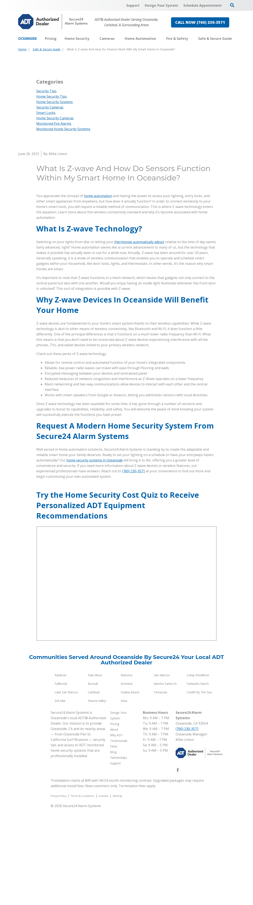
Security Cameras (49, 203)
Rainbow (60, 772)
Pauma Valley (97, 797)
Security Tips (46, 187)
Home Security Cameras (55, 214)
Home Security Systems (54, 198)
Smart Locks (45, 209)
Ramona (126, 772)
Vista (124, 797)
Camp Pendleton (198, 772)
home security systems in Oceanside (94, 556)
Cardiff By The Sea (199, 789)
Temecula (160, 789)
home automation (98, 292)
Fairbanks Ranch (198, 780)
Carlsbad (93, 789)
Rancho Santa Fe (165, 780)
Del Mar (60, 797)
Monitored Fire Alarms (53, 220)
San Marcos (162, 772)
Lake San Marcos (66, 789)
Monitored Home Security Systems (63, 225)
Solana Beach (130, 789)
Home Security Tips (51, 193)
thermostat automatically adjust (139, 338)
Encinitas (127, 780)
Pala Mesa (95, 772)
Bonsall (93, 780)
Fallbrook (61, 780)
